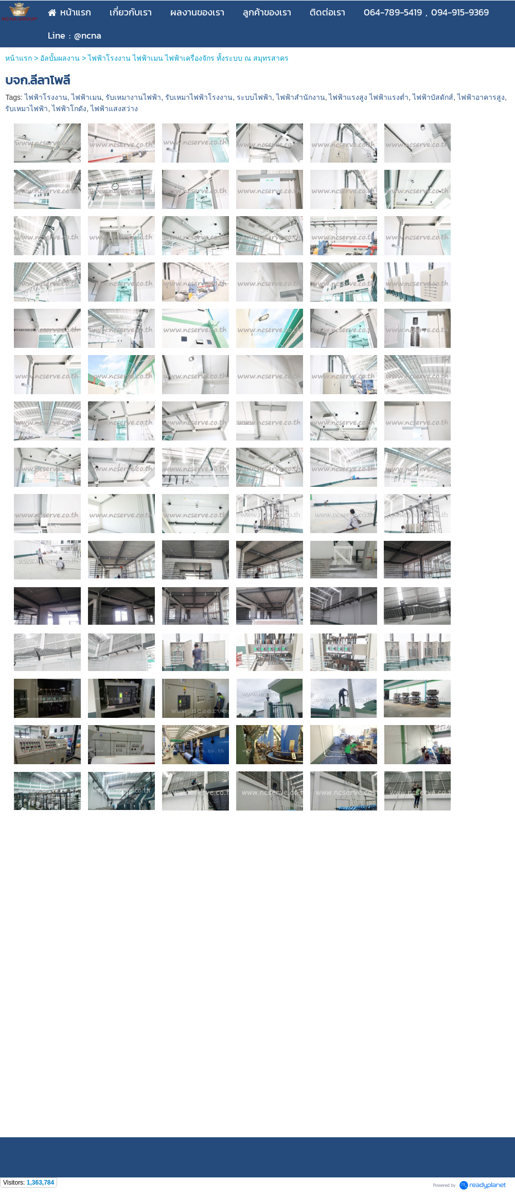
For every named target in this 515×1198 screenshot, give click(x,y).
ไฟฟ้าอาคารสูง (481, 97)
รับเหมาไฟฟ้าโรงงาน (199, 97)
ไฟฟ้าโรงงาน (46, 97)
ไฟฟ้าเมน (87, 97)
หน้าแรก (18, 58)
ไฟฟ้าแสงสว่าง (114, 108)
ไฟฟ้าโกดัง (69, 108)
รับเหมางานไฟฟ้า (133, 97)
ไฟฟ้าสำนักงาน (300, 97)
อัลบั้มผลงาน (60, 58)
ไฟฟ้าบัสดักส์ (433, 97)
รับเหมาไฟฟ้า (26, 108)
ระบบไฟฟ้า (254, 97)
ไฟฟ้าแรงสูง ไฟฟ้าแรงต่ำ (369, 97)
